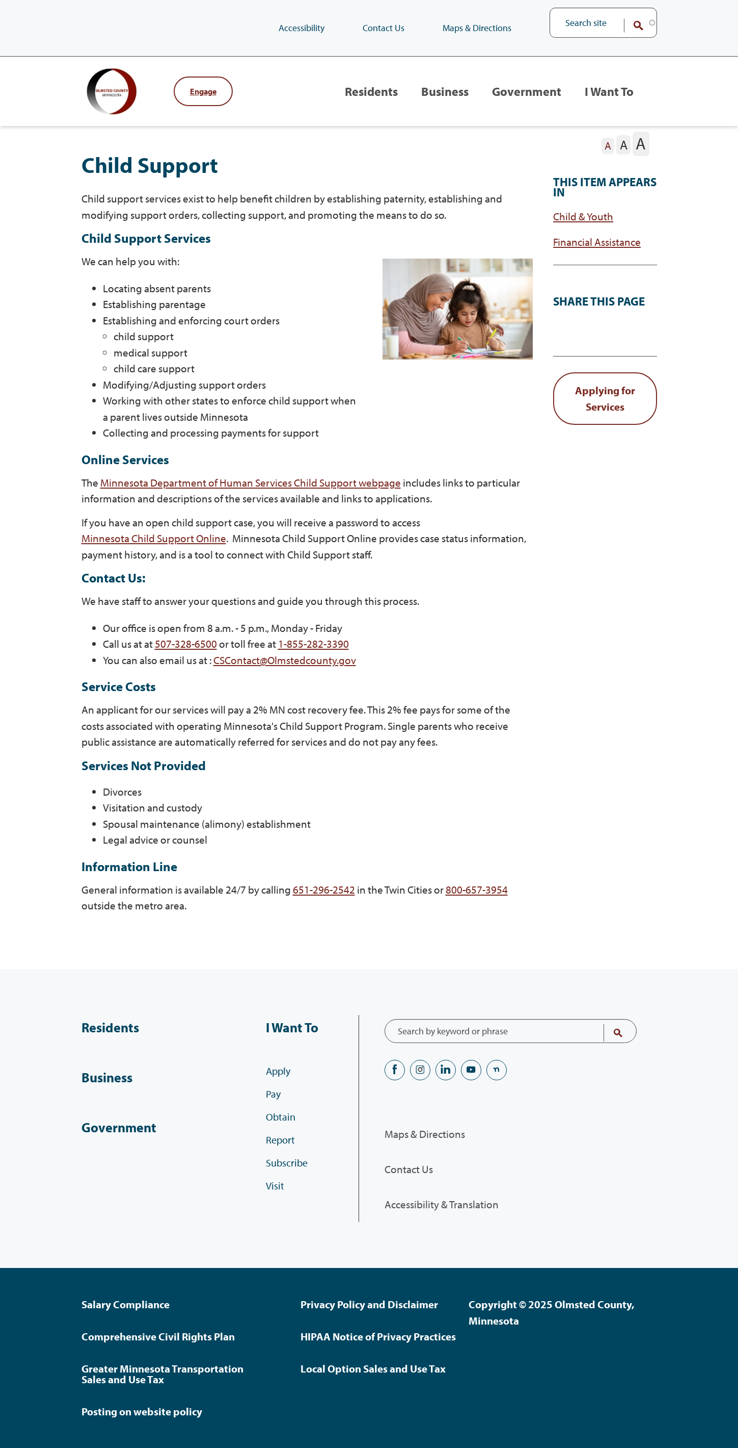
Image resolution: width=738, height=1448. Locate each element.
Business (439, 97)
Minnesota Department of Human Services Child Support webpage (250, 494)
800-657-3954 (477, 901)
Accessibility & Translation (442, 1204)
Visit (275, 1192)
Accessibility (301, 28)
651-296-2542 (324, 901)
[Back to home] (122, 97)
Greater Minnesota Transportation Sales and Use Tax (162, 1374)
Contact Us (383, 28)
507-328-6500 (186, 656)
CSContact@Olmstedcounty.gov (284, 671)
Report (280, 1146)
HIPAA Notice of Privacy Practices (378, 1336)
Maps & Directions (477, 28)
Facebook (395, 1070)
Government (524, 97)
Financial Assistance (597, 254)
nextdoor (496, 1070)
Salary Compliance (125, 1304)
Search (631, 25)
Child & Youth (583, 228)
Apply (278, 1077)
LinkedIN (446, 1070)
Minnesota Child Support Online (153, 550)
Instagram (420, 1070)
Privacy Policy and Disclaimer (369, 1304)
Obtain (280, 1123)
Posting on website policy (141, 1411)
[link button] (604, 411)
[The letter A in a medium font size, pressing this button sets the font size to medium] (623, 157)
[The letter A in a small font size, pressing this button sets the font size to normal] (608, 158)
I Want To (608, 97)
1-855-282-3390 (313, 656)
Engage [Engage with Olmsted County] (203, 97)
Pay (273, 1100)
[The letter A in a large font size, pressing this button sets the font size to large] (641, 156)
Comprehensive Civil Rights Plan (158, 1336)
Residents (363, 97)
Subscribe (287, 1169)
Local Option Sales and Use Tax (373, 1368)
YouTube (471, 1070)
